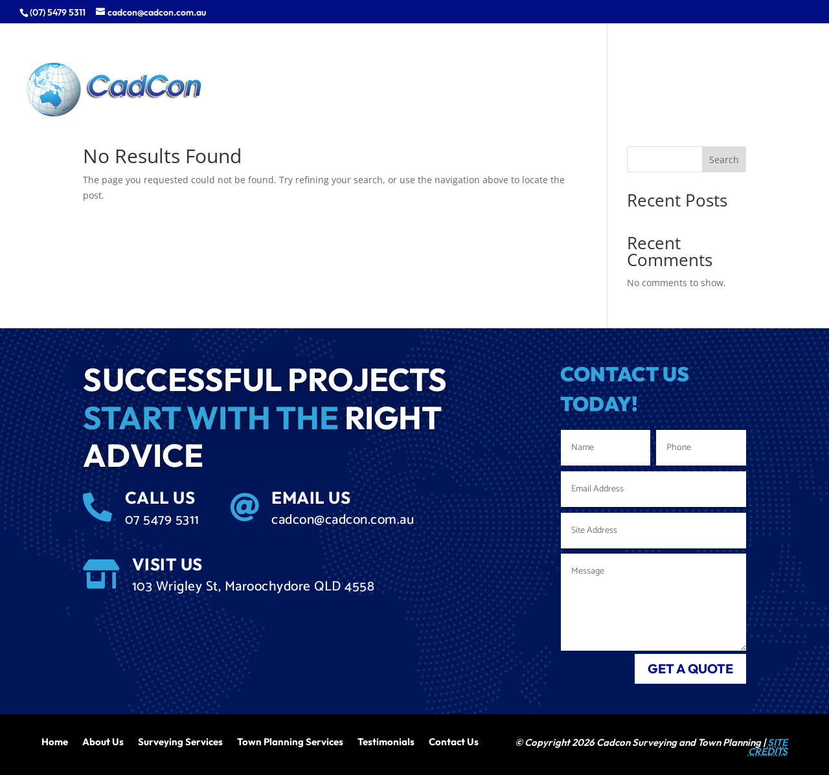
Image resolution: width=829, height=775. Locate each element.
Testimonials (386, 741)
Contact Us (454, 741)
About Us (103, 741)
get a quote (690, 668)
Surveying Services (180, 741)
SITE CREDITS (768, 747)
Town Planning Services (290, 741)
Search (724, 159)
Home (54, 741)
